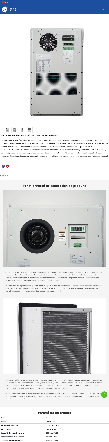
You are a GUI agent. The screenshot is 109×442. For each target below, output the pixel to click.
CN (5, 2)
